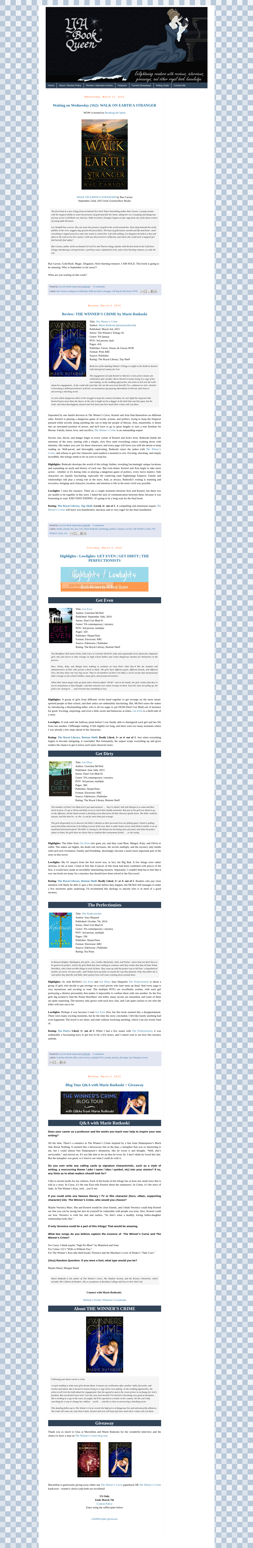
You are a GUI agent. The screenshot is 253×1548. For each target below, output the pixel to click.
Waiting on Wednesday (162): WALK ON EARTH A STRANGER (104, 105)
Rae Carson (62, 291)
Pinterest (108, 1299)
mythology (104, 529)
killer (75, 1057)
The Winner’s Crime (150, 1484)
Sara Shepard (135, 1057)
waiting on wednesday (77, 291)
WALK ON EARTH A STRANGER (96, 197)
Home (51, 85)
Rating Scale (162, 85)
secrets (129, 529)
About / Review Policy (70, 85)
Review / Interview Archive (99, 85)
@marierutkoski (126, 325)
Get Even (87, 609)
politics (113, 529)
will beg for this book (121, 291)
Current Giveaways (141, 85)
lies (72, 529)
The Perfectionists (92, 913)
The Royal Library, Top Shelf (75, 505)
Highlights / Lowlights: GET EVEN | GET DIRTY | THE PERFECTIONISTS (104, 558)
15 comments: (99, 286)
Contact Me (179, 85)
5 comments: (98, 1054)
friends (66, 529)
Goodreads (120, 1299)
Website (87, 1299)
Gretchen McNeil (64, 1057)
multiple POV (97, 1057)
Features (122, 85)
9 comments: (98, 525)
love (81, 529)
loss (76, 529)
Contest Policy (104, 1503)
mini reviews (84, 1057)
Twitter (97, 1299)
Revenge (124, 1057)
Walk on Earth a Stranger (100, 291)
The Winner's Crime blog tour (91, 1435)
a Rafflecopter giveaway (104, 1518)
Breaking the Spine (115, 112)
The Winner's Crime (107, 321)
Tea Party (64, 1030)
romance (121, 529)
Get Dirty (87, 762)
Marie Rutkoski (107, 325)
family (59, 529)
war (65, 533)
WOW (135, 291)
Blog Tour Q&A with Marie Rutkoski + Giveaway (104, 1085)
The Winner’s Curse (111, 1484)
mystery (115, 1057)
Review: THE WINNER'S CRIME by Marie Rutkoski (104, 314)
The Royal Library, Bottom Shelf (77, 737)
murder (108, 1057)
